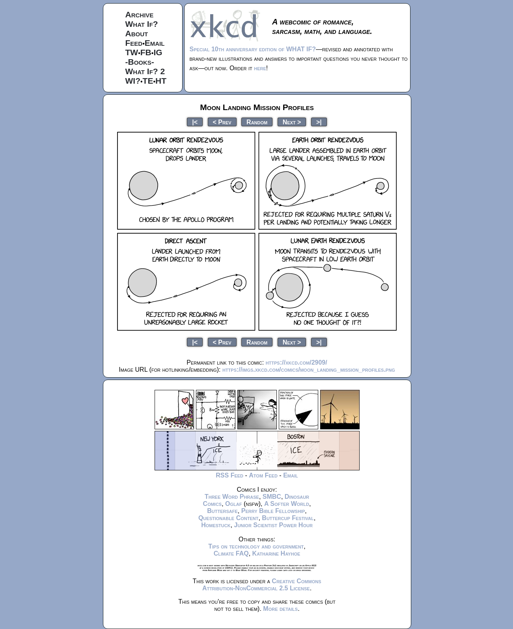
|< (195, 121)
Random (256, 121)
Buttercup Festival (287, 518)
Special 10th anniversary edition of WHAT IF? (253, 49)
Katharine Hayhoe (276, 553)
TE (148, 80)
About (136, 33)
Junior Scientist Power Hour (273, 525)
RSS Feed (229, 475)
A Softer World (286, 503)
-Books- (139, 61)
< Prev (222, 121)
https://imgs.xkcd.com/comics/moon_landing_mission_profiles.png (308, 369)
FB (145, 52)
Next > (292, 121)
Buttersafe (222, 510)
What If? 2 (145, 71)
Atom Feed (263, 475)
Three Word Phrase (232, 496)
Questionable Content (228, 518)
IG (157, 52)
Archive (139, 14)
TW (131, 52)
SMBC (272, 496)
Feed (134, 42)
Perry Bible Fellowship (273, 510)
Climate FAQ (231, 553)
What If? (141, 23)
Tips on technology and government (256, 546)
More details (280, 608)
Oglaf (233, 503)
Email (155, 42)
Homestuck (216, 525)
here (260, 68)
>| (319, 121)
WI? (132, 80)
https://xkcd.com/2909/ (296, 362)
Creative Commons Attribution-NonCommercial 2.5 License (261, 585)
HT (160, 80)
